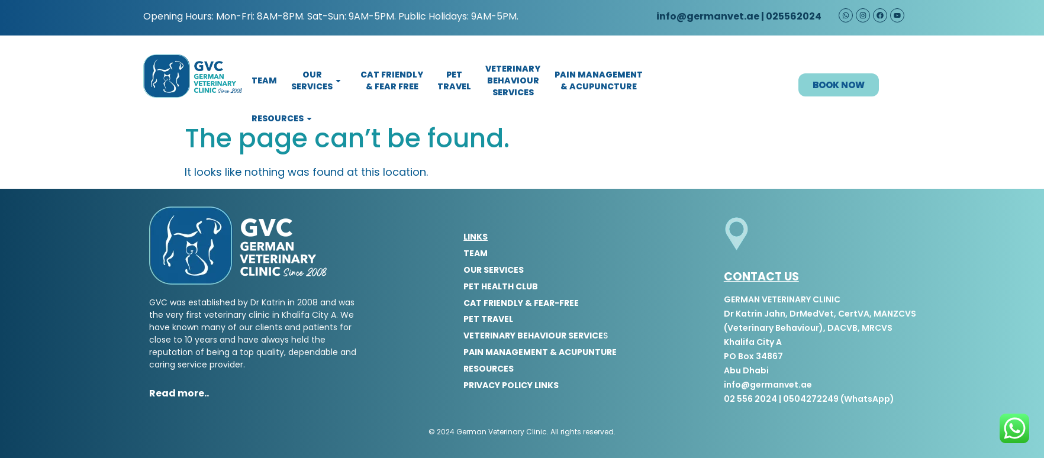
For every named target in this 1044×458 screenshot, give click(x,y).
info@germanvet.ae (707, 16)
